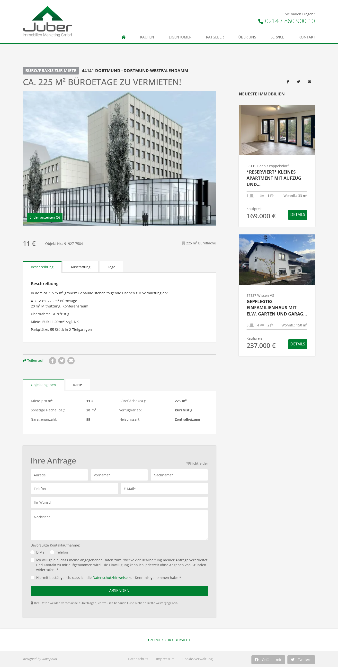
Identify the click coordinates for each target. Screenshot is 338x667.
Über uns (247, 37)
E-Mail (41, 552)
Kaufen (147, 37)
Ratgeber (215, 37)
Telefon (62, 552)
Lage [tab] (111, 267)
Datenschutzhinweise (110, 577)
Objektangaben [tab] (43, 384)
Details (297, 214)
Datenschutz (138, 659)
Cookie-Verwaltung (197, 659)
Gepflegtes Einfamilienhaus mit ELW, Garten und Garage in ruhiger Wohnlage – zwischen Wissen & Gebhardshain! (276, 307)
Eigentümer (180, 37)
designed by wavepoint (40, 659)
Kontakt (307, 37)
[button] (268, 659)
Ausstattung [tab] (80, 267)
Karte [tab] (77, 384)
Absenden (119, 590)
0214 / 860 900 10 (286, 21)
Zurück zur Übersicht (169, 640)
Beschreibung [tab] (42, 267)
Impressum (165, 659)
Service (277, 37)
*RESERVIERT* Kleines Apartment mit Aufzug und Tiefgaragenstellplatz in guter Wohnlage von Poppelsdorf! (276, 178)
